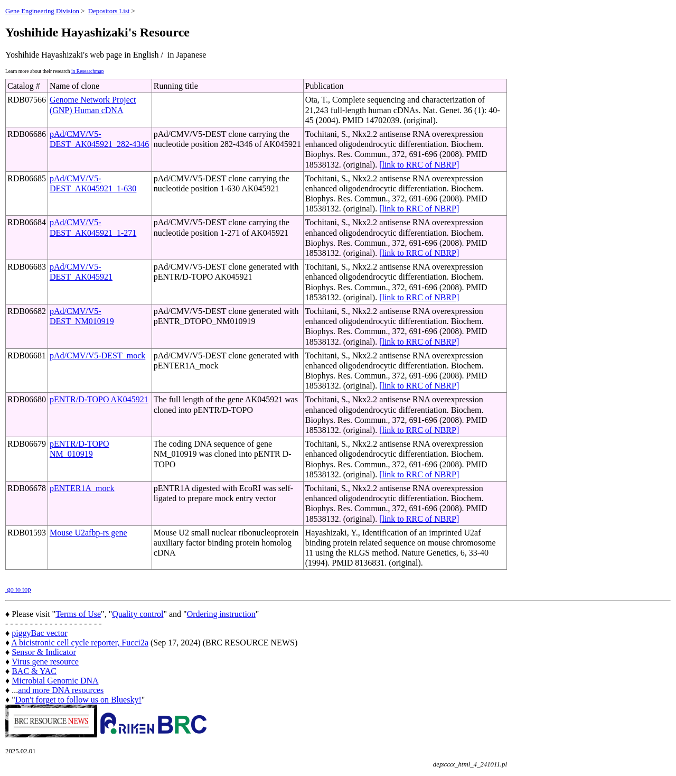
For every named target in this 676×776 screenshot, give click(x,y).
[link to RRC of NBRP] (419, 164)
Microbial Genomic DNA (55, 680)
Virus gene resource (45, 661)
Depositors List (109, 11)
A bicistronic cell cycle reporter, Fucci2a (79, 642)
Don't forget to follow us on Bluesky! (78, 699)
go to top (18, 589)
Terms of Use (78, 613)
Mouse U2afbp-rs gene (88, 532)
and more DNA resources (61, 690)
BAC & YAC (34, 671)
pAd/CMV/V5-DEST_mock (97, 355)
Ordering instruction (221, 613)
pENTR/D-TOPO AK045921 (99, 399)
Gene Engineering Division (42, 11)
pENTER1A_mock (82, 488)
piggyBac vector (39, 633)
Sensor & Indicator (44, 652)
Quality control (137, 613)
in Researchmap (87, 71)
